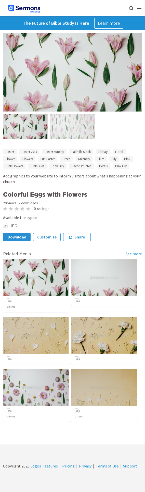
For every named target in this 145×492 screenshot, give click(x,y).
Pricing (68, 466)
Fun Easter (48, 159)
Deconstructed (81, 166)
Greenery (84, 159)
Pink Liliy (58, 166)
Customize (47, 236)
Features (50, 466)
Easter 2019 (29, 152)
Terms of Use (107, 466)
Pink (127, 159)
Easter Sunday (54, 152)
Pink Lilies (37, 166)
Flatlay (103, 152)
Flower (10, 159)
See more (134, 253)
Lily (114, 159)
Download (17, 236)
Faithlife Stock (81, 152)
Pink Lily (121, 166)
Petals (103, 166)
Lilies (101, 159)
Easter (10, 152)
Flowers (27, 159)
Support (130, 466)
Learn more (109, 23)
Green (66, 159)
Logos (35, 466)
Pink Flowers (14, 166)
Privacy (85, 466)
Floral (119, 152)
